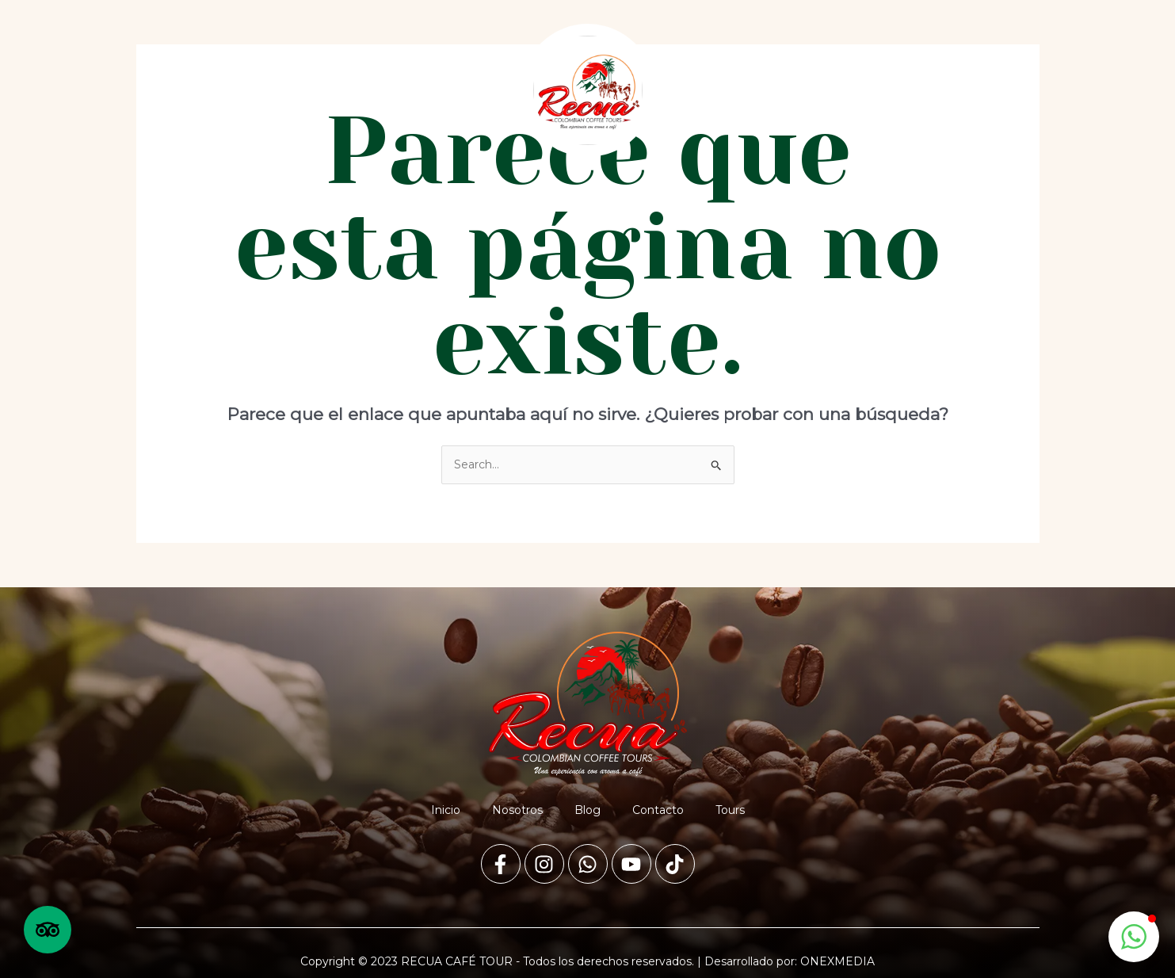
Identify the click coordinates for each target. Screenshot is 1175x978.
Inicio (173, 89)
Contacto (381, 89)
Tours (453, 89)
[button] (1133, 936)
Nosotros (243, 89)
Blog (312, 89)
